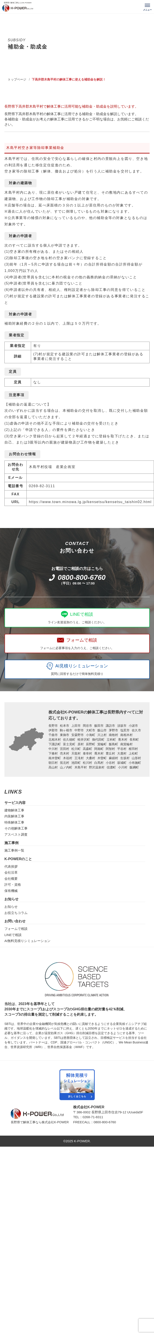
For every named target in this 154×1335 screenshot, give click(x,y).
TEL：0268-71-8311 (88, 1117)
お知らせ (11, 906)
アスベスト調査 (16, 834)
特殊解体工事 (14, 822)
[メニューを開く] (147, 6)
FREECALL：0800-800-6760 (94, 1122)
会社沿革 (11, 872)
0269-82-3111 (42, 486)
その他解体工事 (16, 828)
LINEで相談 (13, 935)
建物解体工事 (14, 810)
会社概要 (11, 878)
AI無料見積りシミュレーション (27, 941)
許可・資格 (12, 884)
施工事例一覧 (14, 850)
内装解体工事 (14, 816)
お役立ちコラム (16, 913)
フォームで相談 (16, 929)
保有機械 (11, 891)
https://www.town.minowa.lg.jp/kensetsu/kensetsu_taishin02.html (90, 502)
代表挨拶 (11, 866)
